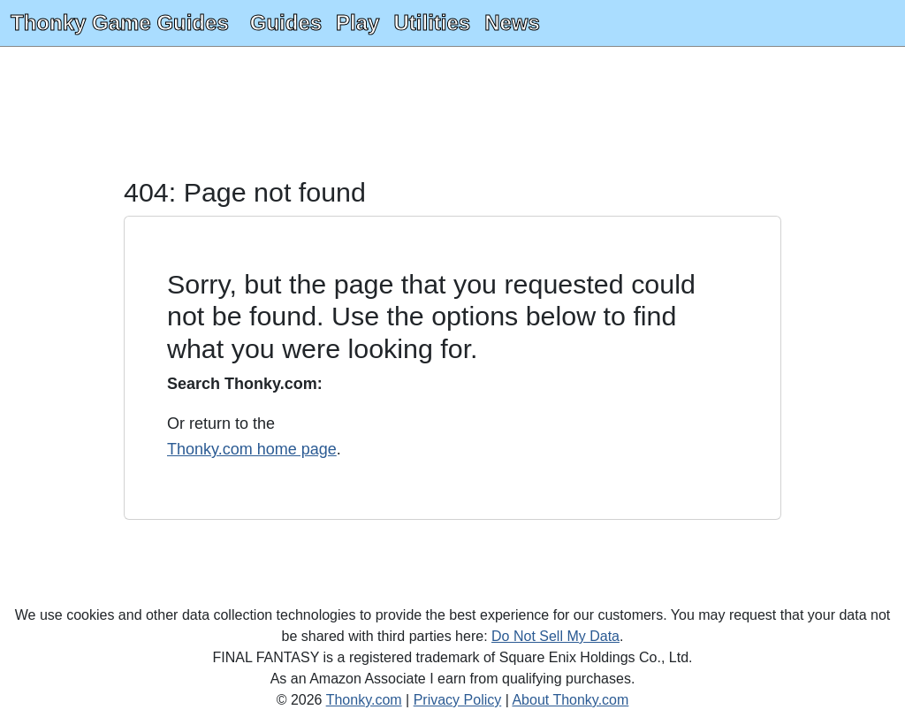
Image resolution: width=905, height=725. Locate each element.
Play (357, 22)
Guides (286, 22)
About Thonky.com (570, 699)
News (512, 22)
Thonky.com (364, 699)
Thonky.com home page (252, 449)
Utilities (431, 22)
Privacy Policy (458, 699)
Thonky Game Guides (120, 22)
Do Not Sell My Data (555, 636)
